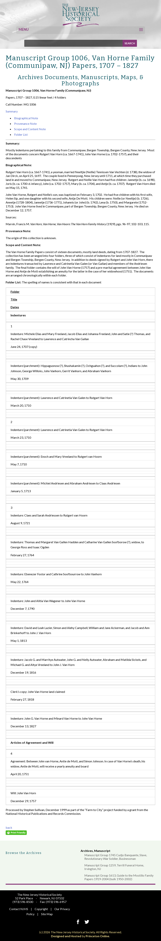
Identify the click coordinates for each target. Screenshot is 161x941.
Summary (12, 111)
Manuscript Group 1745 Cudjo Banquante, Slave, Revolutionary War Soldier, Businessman (115, 856)
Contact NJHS (18, 909)
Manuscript (102, 850)
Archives (87, 850)
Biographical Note (26, 118)
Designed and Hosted (66, 936)
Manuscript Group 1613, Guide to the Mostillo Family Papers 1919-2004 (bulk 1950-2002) (118, 877)
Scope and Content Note (30, 129)
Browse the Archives (24, 853)
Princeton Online (97, 936)
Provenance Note (25, 123)
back (9, 827)
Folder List (21, 134)
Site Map (47, 914)
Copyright (41, 909)
